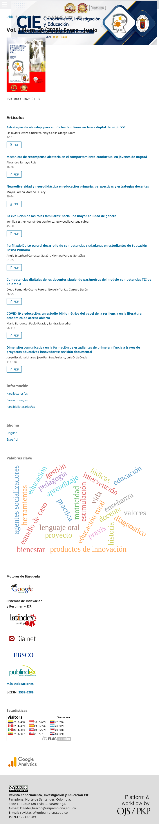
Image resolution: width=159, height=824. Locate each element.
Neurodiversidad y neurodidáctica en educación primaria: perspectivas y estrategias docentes (78, 186)
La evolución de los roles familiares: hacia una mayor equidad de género (61, 216)
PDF (16, 145)
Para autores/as (17, 400)
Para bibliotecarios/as (21, 407)
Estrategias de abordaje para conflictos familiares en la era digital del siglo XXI (66, 127)
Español (12, 439)
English (12, 433)
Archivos (24, 17)
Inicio (10, 17)
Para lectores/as (17, 393)
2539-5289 (26, 692)
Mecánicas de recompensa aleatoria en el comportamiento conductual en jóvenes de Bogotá (77, 157)
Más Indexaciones (20, 684)
